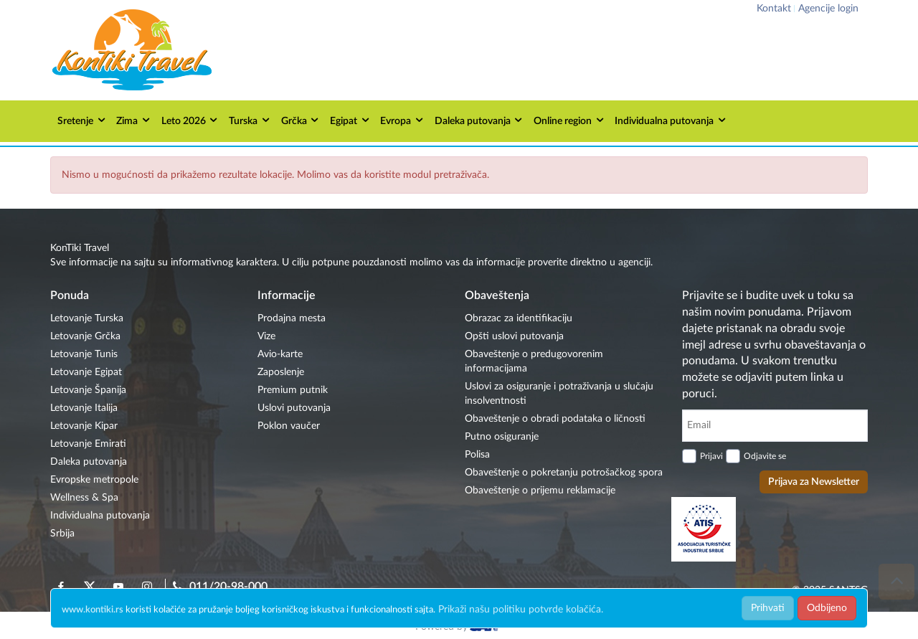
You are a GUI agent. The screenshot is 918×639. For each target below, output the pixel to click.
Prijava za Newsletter (813, 482)
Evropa (402, 120)
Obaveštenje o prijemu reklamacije (540, 491)
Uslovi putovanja (294, 408)
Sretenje (82, 120)
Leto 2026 (190, 120)
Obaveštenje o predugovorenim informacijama (534, 361)
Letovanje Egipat (86, 372)
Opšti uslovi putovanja (514, 336)
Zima (133, 120)
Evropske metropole (94, 480)
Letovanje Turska (86, 318)
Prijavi (711, 456)
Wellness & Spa (84, 498)
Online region (569, 120)
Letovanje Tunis (84, 354)
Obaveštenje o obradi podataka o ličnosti (555, 419)
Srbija (62, 534)
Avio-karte (280, 354)
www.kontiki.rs (92, 610)
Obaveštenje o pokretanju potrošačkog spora (564, 473)
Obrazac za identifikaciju (518, 318)
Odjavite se (765, 456)
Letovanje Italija (84, 408)
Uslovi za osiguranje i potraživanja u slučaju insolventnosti (559, 394)
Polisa (477, 455)
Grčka (301, 120)
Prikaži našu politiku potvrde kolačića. (520, 610)
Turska (250, 120)
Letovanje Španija (88, 390)
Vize (266, 336)
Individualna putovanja (671, 120)
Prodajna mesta (291, 318)
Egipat (350, 120)
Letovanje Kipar (84, 426)
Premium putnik (292, 390)
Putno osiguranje (502, 437)
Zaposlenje (280, 372)
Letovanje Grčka (85, 336)
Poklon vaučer (288, 426)
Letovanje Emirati (88, 444)
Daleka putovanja (479, 120)
